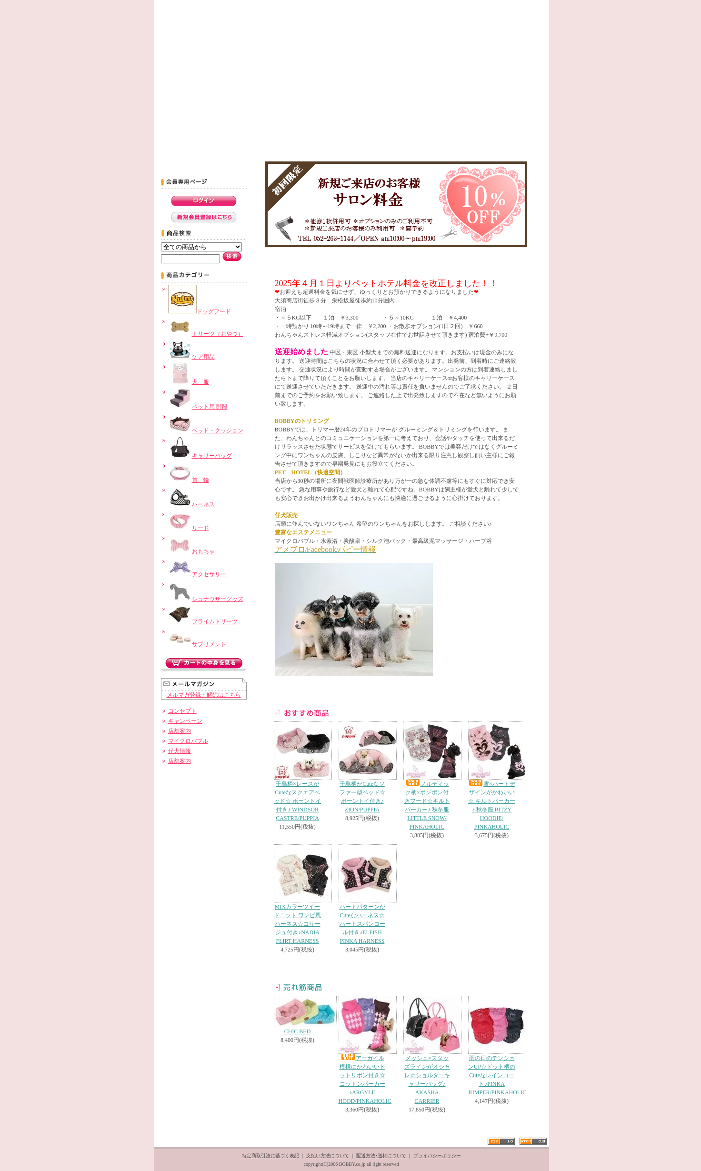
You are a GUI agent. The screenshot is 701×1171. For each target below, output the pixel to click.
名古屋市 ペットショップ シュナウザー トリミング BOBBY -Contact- (528, 143)
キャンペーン (185, 721)
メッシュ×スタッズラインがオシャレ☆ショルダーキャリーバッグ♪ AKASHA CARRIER (427, 1050)
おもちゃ (191, 551)
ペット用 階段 (198, 406)
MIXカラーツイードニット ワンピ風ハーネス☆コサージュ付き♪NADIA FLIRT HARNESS (297, 894)
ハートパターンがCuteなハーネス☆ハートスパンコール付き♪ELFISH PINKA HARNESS (362, 894)
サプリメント (197, 644)
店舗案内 (179, 731)
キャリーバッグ (200, 455)
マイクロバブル (188, 741)
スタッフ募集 (343, 11)
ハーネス (191, 504)
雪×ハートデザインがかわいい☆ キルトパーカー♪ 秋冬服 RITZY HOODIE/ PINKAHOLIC (492, 775)
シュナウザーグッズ (205, 599)
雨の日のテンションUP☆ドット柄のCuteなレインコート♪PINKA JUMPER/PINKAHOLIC (497, 1046)
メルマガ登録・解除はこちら (204, 694)
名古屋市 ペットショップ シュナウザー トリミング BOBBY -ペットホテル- (356, 143)
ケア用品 (191, 356)
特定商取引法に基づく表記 (270, 1155)
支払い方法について (327, 1155)
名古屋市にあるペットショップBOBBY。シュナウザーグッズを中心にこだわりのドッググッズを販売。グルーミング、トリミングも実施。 (351, 78)
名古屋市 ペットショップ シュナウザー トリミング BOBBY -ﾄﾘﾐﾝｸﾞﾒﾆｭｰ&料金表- (287, 143)
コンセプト (218, 11)
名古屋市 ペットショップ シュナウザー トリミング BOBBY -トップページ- (175, 143)
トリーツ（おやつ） (205, 333)
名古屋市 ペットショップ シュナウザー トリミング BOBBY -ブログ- (441, 143)
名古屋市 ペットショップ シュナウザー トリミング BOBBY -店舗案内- (402, 143)
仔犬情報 (179, 751)
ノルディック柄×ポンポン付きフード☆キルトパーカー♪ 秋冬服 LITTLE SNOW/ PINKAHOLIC (427, 775)
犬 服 (188, 382)
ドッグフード (199, 311)
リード (188, 528)
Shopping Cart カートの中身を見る (477, 11)
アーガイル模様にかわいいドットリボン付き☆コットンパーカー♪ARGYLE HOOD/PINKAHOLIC (365, 1050)
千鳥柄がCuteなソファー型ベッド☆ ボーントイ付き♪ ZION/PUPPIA (362, 767)
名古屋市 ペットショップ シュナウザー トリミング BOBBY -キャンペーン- (220, 143)
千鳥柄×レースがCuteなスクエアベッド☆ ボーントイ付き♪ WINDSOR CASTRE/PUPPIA (297, 771)
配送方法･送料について (381, 1155)
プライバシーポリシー (437, 1155)
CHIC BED (297, 1015)
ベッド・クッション (205, 430)
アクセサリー (197, 574)
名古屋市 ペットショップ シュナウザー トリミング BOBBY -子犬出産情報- (484, 143)
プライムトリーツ (203, 621)
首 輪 (188, 480)
